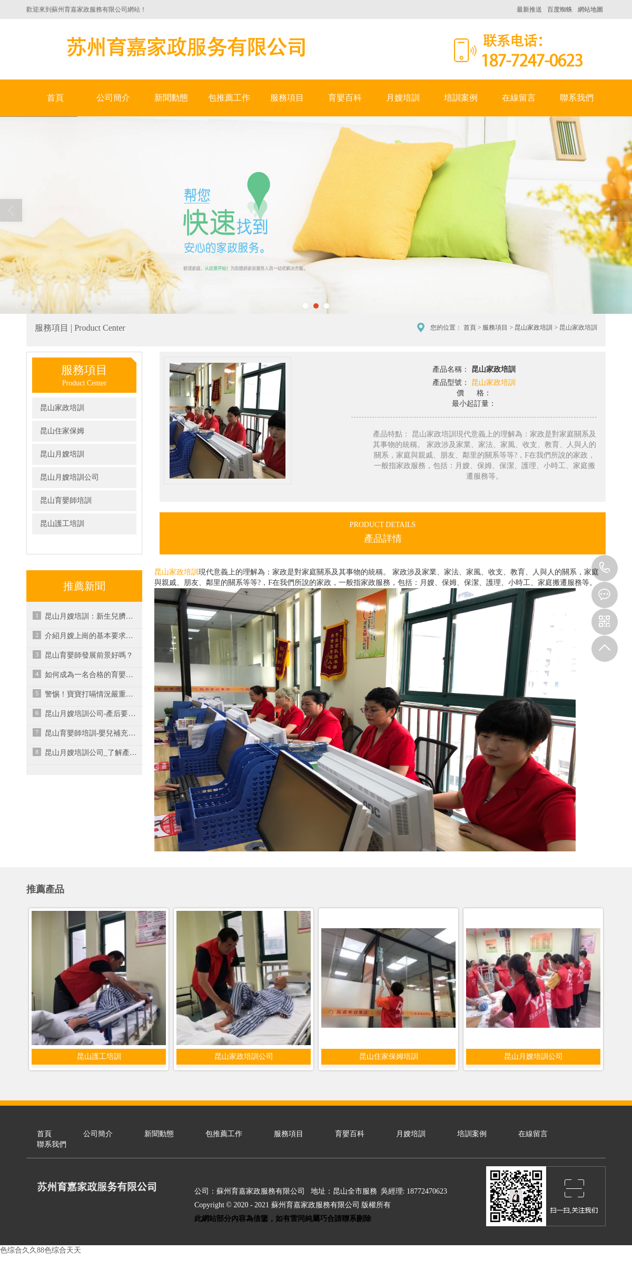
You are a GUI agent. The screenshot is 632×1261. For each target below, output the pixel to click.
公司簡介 (113, 97)
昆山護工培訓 (62, 524)
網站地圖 (590, 9)
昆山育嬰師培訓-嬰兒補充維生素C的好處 (92, 733)
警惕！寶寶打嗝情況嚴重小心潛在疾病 (92, 694)
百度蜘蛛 (559, 9)
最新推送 (529, 9)
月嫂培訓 (403, 97)
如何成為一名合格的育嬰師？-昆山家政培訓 (92, 675)
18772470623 (604, 568)
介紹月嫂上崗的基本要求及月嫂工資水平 (92, 636)
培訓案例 (461, 97)
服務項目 (287, 97)
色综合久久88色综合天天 (40, 1250)
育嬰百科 (345, 97)
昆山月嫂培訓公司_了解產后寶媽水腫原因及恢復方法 (92, 753)
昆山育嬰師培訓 (66, 500)
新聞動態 (171, 97)
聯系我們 (577, 97)
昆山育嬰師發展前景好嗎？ (89, 655)
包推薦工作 (229, 97)
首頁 (55, 97)
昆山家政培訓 (533, 327)
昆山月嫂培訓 (62, 454)
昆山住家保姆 (62, 431)
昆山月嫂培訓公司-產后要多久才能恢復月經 (92, 714)
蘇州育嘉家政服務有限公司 (184, 46)
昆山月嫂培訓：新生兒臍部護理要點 (92, 616)
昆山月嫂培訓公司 (69, 477)
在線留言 (519, 97)
